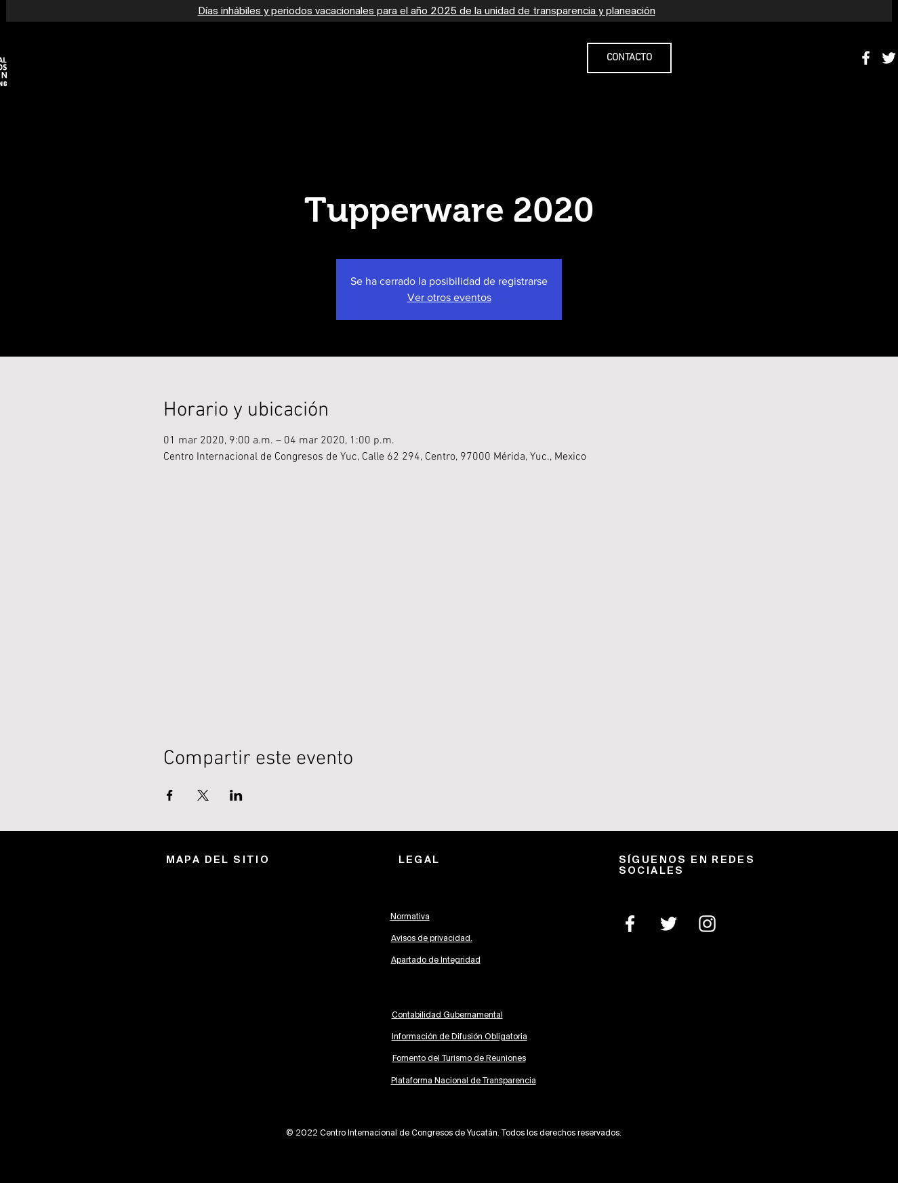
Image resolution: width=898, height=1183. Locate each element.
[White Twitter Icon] (889, 58)
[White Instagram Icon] (707, 924)
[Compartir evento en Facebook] (169, 795)
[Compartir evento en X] (203, 795)
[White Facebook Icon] (866, 58)
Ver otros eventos (449, 297)
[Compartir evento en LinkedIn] (236, 795)
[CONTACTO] (629, 58)
